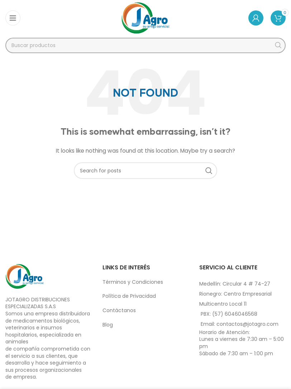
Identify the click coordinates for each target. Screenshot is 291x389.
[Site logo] (145, 17)
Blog (107, 324)
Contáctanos (119, 310)
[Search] (145, 45)
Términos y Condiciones (132, 282)
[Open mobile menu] (13, 18)
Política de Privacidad (129, 296)
